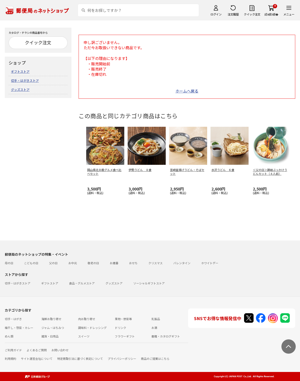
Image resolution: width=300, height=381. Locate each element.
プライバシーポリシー (122, 359)
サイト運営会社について (36, 359)
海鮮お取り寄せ (51, 319)
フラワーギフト (125, 336)
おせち (133, 263)
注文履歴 (233, 14)
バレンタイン (181, 263)
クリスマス (155, 263)
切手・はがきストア (25, 80)
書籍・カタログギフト (165, 336)
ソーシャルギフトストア (149, 283)
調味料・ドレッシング (92, 328)
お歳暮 (114, 263)
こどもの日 (31, 263)
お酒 (154, 328)
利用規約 (10, 359)
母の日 (9, 263)
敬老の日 (93, 263)
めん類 (9, 336)
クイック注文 (252, 14)
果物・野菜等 (123, 319)
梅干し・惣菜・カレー (19, 328)
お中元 (72, 263)
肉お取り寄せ (86, 319)
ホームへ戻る (186, 91)
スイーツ (84, 336)
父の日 (53, 263)
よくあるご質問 (37, 350)
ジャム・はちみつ (52, 328)
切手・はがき (13, 319)
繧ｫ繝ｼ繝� (271, 14)
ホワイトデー (209, 263)
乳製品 (155, 319)
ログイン (215, 14)
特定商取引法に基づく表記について (80, 359)
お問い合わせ (60, 350)
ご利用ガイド (13, 350)
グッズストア (20, 89)
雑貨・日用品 (50, 336)
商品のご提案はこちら (155, 359)
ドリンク (120, 328)
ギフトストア (20, 71)
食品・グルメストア (82, 283)
